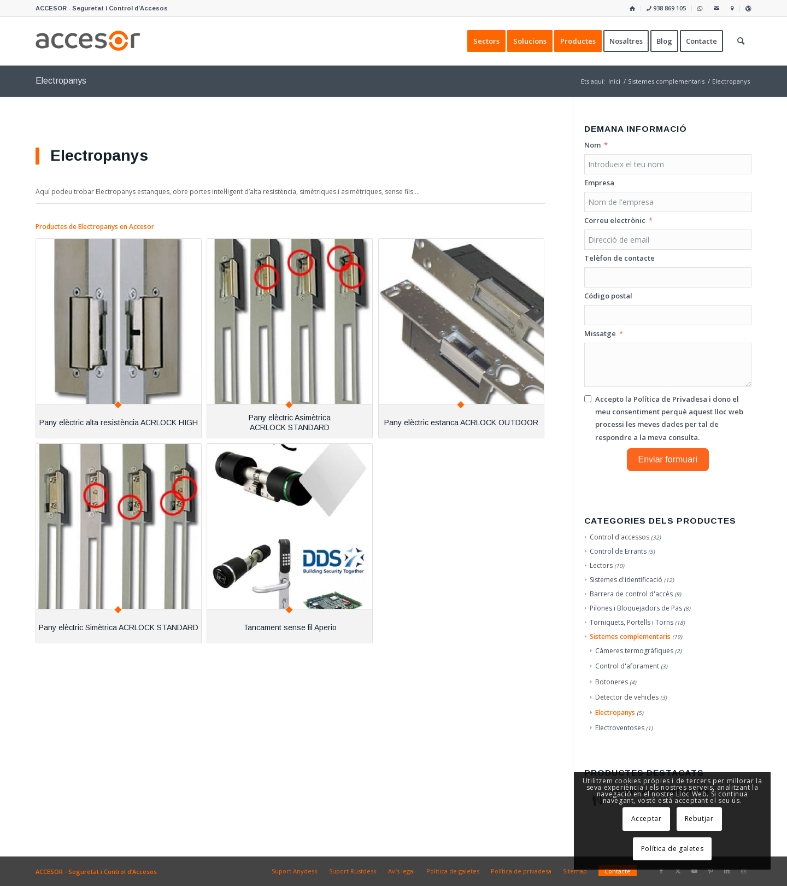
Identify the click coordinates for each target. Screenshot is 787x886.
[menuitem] (632, 8)
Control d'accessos (619, 537)
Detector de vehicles (627, 697)
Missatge (600, 333)
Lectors (601, 565)
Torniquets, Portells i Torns (631, 622)
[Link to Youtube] (694, 870)
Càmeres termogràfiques (634, 650)
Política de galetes (672, 848)
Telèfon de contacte (619, 258)
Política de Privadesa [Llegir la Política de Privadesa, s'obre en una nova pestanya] (670, 399)
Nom (592, 145)
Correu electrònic (614, 220)
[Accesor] (88, 41)
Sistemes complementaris (630, 636)
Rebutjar (699, 818)
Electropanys (615, 712)
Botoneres (611, 681)
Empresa (599, 182)
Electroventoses (619, 727)
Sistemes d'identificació (626, 579)
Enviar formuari (667, 459)
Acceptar (646, 818)
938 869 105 (666, 8)
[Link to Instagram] (743, 870)
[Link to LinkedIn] (727, 870)
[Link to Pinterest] (710, 870)
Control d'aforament (627, 666)
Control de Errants (618, 551)
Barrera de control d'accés (631, 594)
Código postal (608, 296)
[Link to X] (677, 870)
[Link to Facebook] (661, 870)
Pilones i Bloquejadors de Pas (636, 608)
